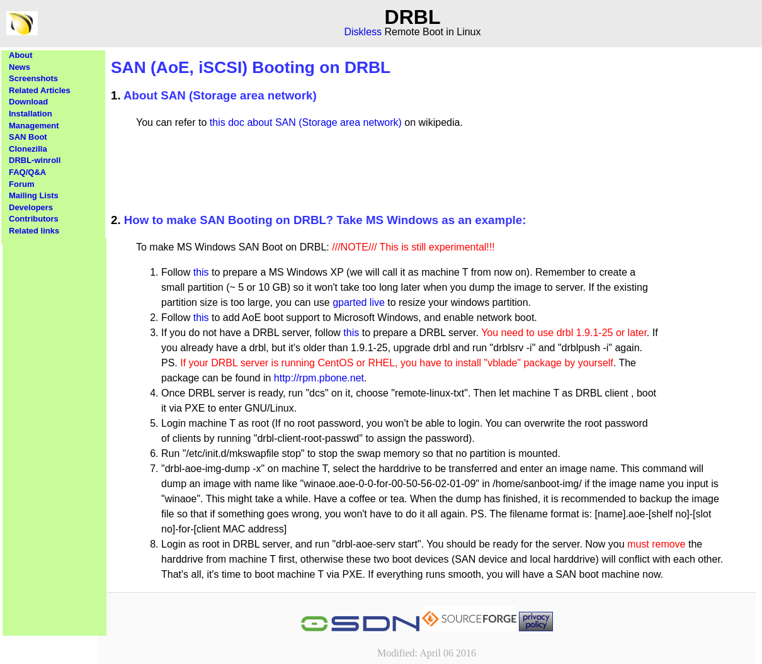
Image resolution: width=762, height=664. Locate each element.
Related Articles (40, 90)
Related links (34, 230)
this (201, 272)
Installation (30, 113)
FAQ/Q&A (27, 172)
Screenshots (33, 78)
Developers (31, 207)
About (21, 55)
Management (34, 125)
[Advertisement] (54, 427)
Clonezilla (28, 149)
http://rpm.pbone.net (319, 378)
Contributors (34, 218)
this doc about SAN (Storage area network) (306, 122)
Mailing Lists (34, 195)
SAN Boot (28, 137)
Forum (21, 184)
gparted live (359, 302)
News (19, 67)
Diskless (363, 31)
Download (28, 101)
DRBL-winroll (34, 160)
